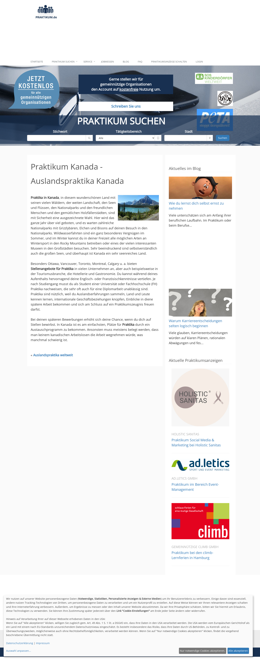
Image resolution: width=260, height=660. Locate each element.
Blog (126, 61)
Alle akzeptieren (238, 650)
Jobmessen (107, 61)
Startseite (37, 61)
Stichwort (60, 131)
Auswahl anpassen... (18, 650)
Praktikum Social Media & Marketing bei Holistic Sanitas (196, 442)
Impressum (43, 643)
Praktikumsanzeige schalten (169, 61)
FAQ (140, 61)
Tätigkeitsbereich (129, 131)
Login (199, 61)
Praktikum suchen (63, 61)
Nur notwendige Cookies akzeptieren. (202, 650)
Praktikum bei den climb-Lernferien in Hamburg (192, 555)
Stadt (188, 131)
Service (87, 61)
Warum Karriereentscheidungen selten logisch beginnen (195, 323)
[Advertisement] (147, 29)
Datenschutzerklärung (19, 643)
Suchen (222, 138)
